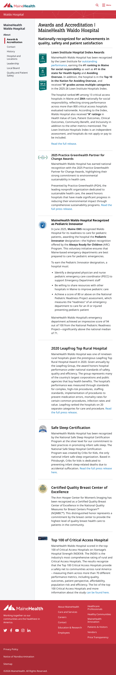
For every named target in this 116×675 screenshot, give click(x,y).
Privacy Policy (10, 649)
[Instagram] (23, 630)
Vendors (92, 632)
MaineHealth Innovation (94, 620)
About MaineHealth (68, 606)
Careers (62, 617)
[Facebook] (11, 630)
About (6, 34)
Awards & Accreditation (14, 41)
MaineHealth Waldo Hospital (14, 27)
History (11, 51)
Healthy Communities (99, 614)
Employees (64, 632)
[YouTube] (17, 630)
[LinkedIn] (29, 630)
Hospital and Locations (14, 57)
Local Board (13, 68)
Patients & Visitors (98, 627)
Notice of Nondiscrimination (18, 656)
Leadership (13, 63)
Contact (11, 46)
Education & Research (70, 627)
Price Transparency (98, 637)
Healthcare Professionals (95, 608)
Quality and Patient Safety (17, 74)
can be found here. (98, 592)
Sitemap (7, 664)
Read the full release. (64, 143)
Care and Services (67, 612)
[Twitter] (5, 630)
